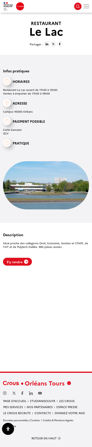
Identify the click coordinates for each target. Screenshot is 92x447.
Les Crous (67, 401)
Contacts (43, 413)
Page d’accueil (14, 401)
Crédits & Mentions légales (58, 420)
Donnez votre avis (70, 413)
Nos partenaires (40, 407)
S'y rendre (17, 262)
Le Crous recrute (17, 413)
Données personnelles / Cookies (21, 420)
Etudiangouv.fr (42, 401)
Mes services (13, 407)
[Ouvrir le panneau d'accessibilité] (8, 429)
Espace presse (67, 407)
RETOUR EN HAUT (44, 438)
